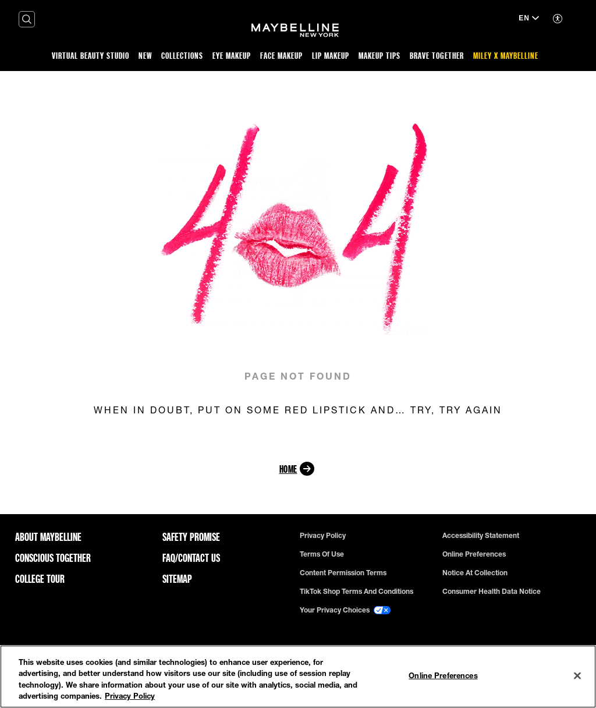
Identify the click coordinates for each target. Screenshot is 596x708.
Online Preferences (474, 554)
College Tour (40, 579)
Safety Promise (191, 537)
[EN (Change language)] (528, 19)
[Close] (577, 675)
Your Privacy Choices (345, 610)
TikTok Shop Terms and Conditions (356, 591)
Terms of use (322, 554)
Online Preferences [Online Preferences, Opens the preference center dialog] (443, 675)
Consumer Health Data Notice (491, 591)
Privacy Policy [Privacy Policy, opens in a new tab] (130, 695)
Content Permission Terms (343, 573)
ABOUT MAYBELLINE (48, 537)
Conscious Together (53, 558)
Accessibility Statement (480, 536)
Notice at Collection (475, 573)
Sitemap (177, 579)
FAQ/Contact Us (191, 558)
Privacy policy (323, 536)
